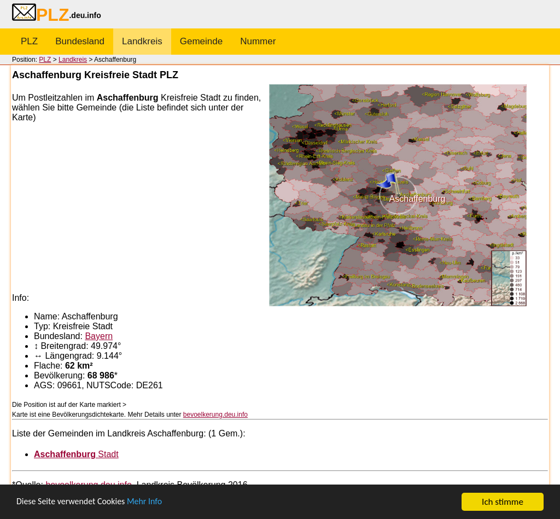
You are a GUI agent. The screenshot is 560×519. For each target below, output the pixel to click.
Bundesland (79, 41)
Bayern (99, 336)
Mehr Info (153, 502)
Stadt (76, 454)
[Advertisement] (140, 207)
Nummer (258, 41)
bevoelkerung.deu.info (215, 414)
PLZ (29, 41)
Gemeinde (201, 41)
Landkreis (142, 41)
